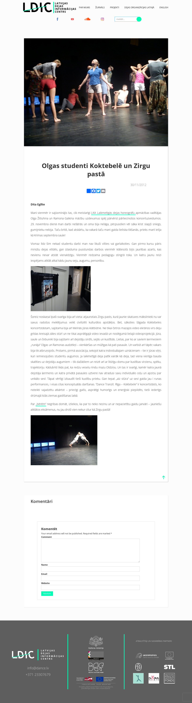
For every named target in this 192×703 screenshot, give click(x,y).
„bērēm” (41, 404)
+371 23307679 (38, 674)
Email (44, 574)
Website (45, 583)
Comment (46, 537)
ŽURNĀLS (100, 7)
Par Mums (84, 7)
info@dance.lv (38, 668)
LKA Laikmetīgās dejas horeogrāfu (113, 213)
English (163, 7)
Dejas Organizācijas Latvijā (139, 7)
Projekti (114, 7)
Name (44, 565)
